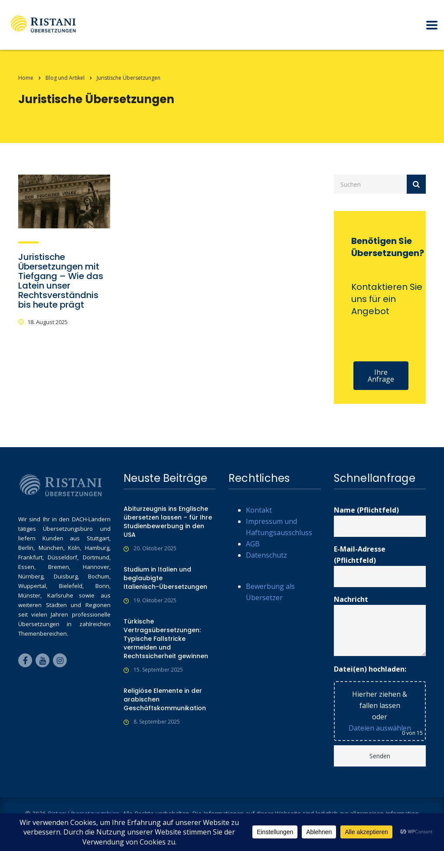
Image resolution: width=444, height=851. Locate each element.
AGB (253, 544)
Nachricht (380, 625)
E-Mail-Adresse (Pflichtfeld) (380, 565)
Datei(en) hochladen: (370, 669)
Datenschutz (266, 555)
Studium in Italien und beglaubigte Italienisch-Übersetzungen (165, 578)
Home (25, 77)
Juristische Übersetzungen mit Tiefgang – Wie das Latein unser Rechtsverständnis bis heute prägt (60, 281)
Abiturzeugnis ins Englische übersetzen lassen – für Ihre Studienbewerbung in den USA (168, 521)
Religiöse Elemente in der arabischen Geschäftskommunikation (165, 699)
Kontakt (259, 510)
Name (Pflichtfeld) (380, 521)
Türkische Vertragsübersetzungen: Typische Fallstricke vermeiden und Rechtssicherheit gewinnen (166, 638)
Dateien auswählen (380, 728)
